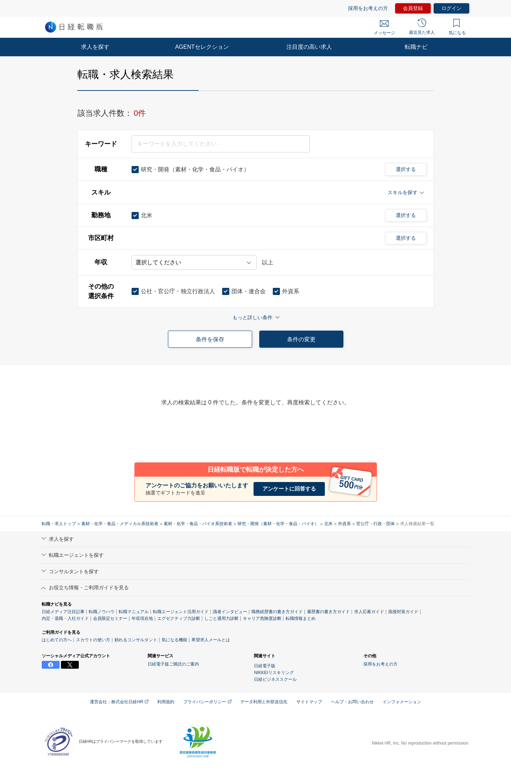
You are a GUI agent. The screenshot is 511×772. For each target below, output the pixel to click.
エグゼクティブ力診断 (178, 618)
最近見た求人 (422, 27)
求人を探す (95, 47)
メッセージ (384, 27)
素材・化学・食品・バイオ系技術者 (198, 523)
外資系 (344, 523)
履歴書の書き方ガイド (328, 611)
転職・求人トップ (59, 523)
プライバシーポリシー (207, 701)
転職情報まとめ (301, 618)
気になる (457, 27)
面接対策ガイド (403, 611)
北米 (328, 523)
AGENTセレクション (202, 47)
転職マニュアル (134, 611)
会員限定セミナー (110, 618)
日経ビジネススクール (275, 679)
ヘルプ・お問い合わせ (352, 701)
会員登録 (413, 8)
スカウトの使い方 (93, 639)
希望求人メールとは (210, 639)
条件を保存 (210, 339)
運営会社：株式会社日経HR (119, 701)
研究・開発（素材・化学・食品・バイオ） (278, 523)
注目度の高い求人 (309, 47)
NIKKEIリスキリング (273, 672)
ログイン (451, 8)
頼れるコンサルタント (135, 639)
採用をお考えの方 (368, 8)
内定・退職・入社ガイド (65, 618)
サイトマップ (309, 701)
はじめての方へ (57, 639)
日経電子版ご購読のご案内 (173, 664)
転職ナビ (416, 47)
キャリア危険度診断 (262, 618)
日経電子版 (264, 665)
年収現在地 (142, 618)
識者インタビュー (230, 611)
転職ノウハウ (101, 611)
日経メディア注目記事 (63, 611)
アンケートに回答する (289, 489)
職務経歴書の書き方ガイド (277, 611)
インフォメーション (402, 701)
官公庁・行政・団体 (375, 523)
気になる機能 (174, 639)
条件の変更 (301, 339)
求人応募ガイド (369, 611)
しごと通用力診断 (221, 618)
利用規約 (165, 701)
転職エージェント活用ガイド (181, 611)
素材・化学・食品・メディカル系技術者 (119, 523)
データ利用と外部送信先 (263, 701)
